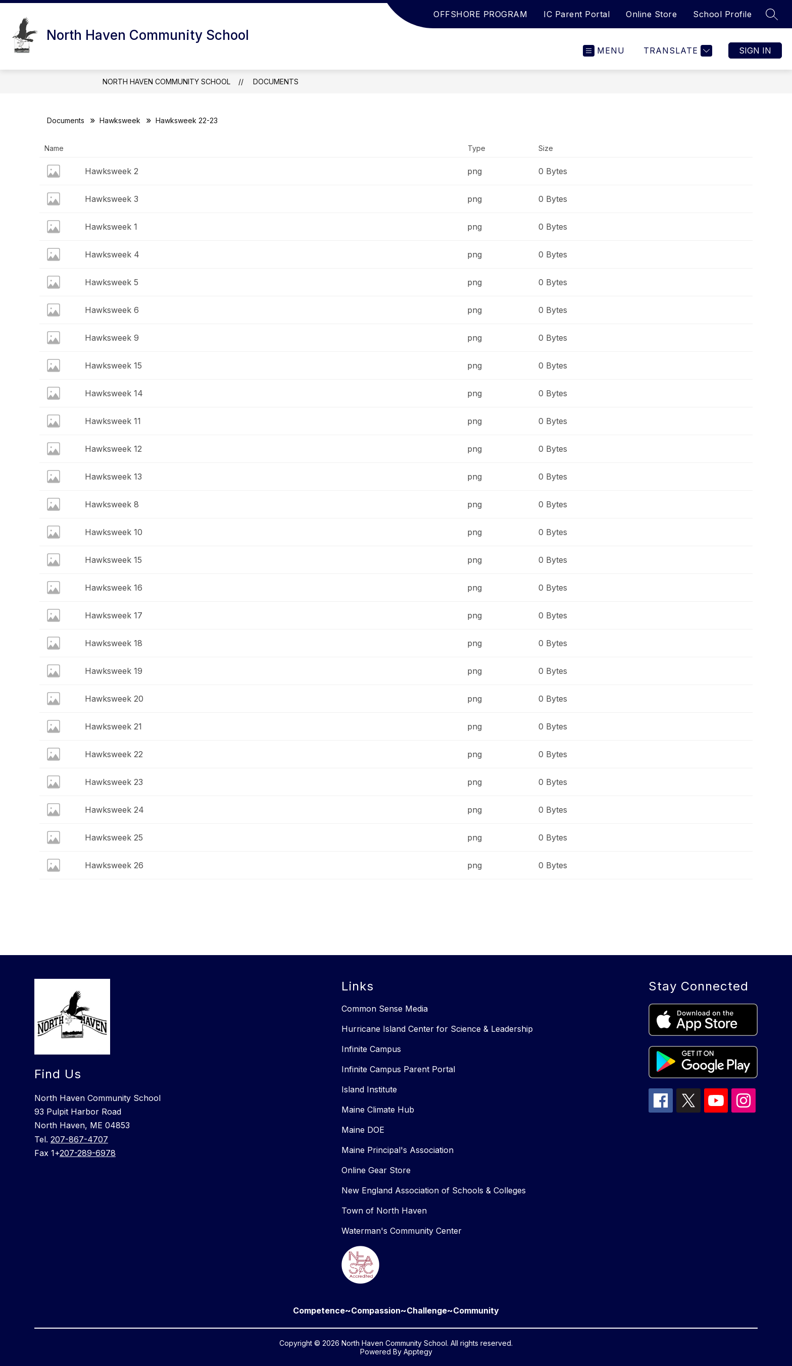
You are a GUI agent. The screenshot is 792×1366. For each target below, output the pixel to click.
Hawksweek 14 (114, 393)
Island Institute (369, 1089)
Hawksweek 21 (113, 726)
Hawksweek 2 (111, 171)
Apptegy (418, 1351)
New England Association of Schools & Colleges (433, 1190)
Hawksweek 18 (113, 643)
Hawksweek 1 (111, 227)
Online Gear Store (376, 1170)
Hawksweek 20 (114, 699)
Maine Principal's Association (397, 1150)
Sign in (755, 50)
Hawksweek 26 (114, 865)
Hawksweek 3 (111, 199)
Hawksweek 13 (113, 476)
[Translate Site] (676, 50)
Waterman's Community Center (401, 1231)
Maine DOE (362, 1130)
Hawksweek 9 (112, 338)
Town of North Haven (384, 1210)
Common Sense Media (384, 1009)
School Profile (722, 14)
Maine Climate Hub (377, 1110)
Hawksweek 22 (114, 754)
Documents (276, 81)
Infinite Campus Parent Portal (398, 1069)
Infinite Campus (371, 1049)
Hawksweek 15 (113, 365)
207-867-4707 (79, 1139)
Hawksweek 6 (112, 310)
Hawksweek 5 (111, 282)
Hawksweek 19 (113, 671)
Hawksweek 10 (113, 532)
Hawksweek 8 (112, 504)
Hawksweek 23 (114, 782)
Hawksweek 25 (114, 837)
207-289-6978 (88, 1153)
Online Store (651, 14)
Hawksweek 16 (113, 588)
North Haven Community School (166, 81)
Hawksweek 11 (113, 421)
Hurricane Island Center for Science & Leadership (437, 1029)
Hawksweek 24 (114, 810)
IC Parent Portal (576, 14)
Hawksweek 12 (113, 449)
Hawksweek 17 (113, 615)
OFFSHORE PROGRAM (480, 14)
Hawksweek (120, 120)
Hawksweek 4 (112, 254)
